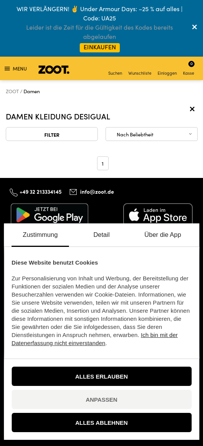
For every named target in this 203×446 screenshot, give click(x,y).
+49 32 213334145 (41, 191)
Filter (51, 134)
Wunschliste (139, 69)
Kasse (189, 68)
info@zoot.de (97, 191)
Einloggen (167, 69)
